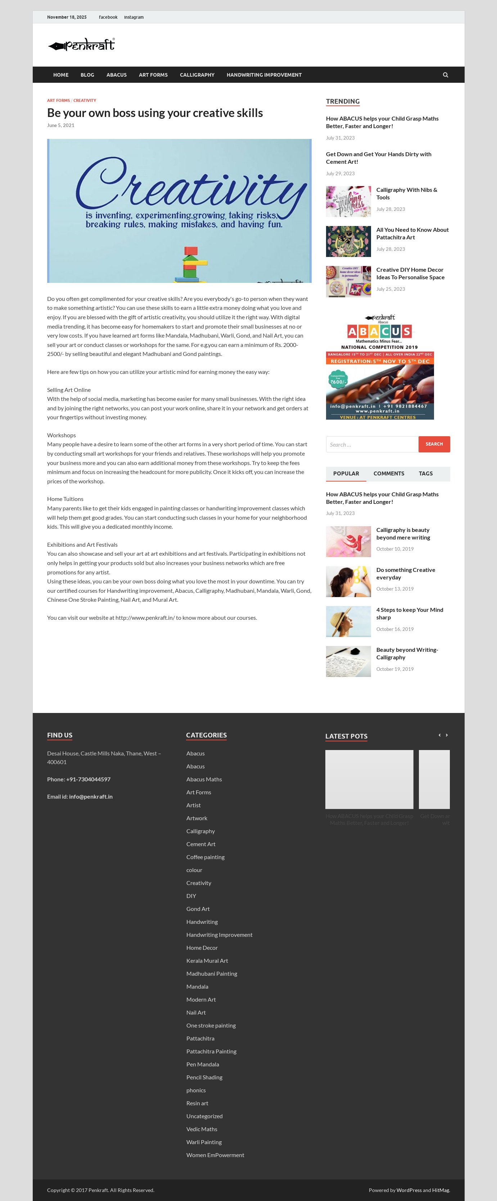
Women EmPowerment (215, 1154)
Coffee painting (205, 856)
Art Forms (153, 75)
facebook (108, 17)
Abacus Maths (204, 779)
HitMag (440, 1190)
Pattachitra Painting (211, 1051)
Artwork (196, 817)
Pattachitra (200, 1038)
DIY (191, 895)
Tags (426, 473)
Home (60, 75)
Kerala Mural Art (207, 960)
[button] (446, 735)
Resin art (197, 1103)
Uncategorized (204, 1115)
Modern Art (201, 999)
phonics (196, 1090)
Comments (389, 473)
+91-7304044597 (88, 779)
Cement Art (201, 843)
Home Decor (202, 947)
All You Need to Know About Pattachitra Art (412, 233)
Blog (87, 75)
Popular (346, 473)
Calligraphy (197, 75)
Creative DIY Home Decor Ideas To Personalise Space (410, 273)
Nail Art (196, 1012)
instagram (134, 17)
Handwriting (202, 921)
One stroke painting (211, 1025)
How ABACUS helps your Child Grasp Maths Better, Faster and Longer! (382, 122)
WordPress (409, 1190)
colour (194, 869)
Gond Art (198, 908)
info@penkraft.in (91, 796)
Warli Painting (204, 1141)
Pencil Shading (204, 1077)
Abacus (117, 75)
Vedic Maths (201, 1128)
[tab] (346, 474)
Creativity (84, 100)
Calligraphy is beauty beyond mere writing (403, 533)
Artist (193, 805)
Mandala (197, 986)
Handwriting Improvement (264, 75)
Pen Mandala (202, 1064)
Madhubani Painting (211, 973)
